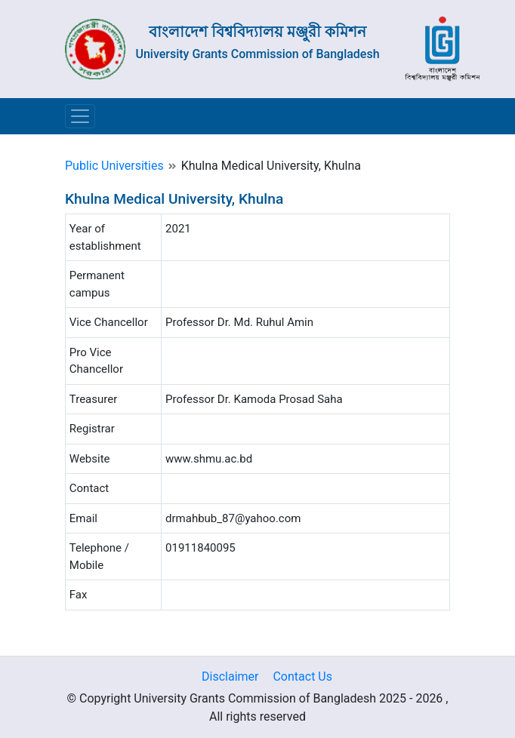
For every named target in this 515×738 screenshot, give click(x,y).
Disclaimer (230, 676)
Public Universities (114, 165)
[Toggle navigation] (80, 116)
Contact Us (302, 676)
